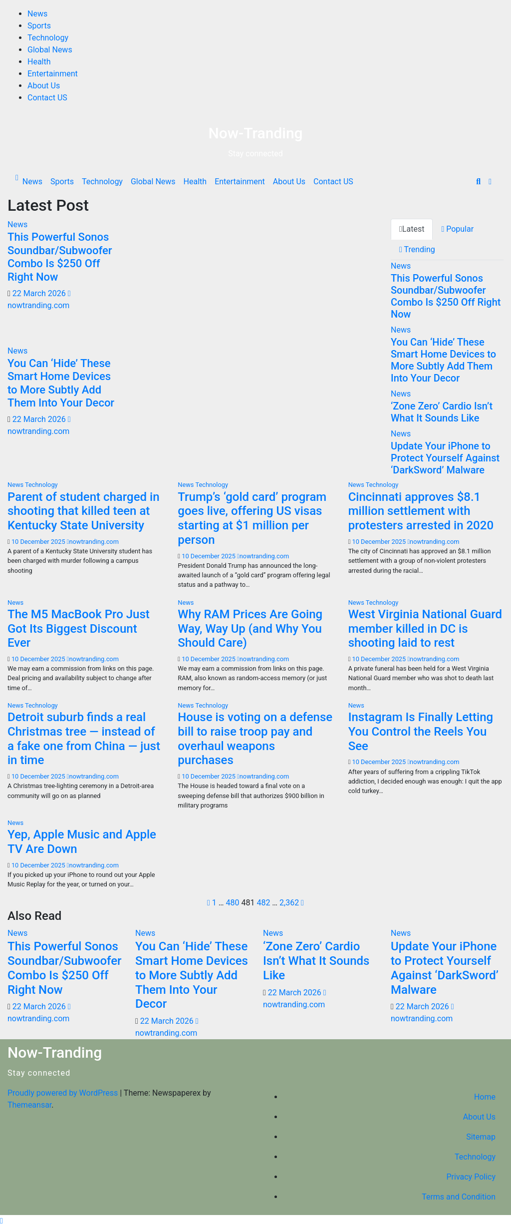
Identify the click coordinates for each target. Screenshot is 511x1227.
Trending (417, 249)
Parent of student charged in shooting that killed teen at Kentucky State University (83, 511)
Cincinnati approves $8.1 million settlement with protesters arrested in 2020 (421, 511)
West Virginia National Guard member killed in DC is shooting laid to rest (425, 628)
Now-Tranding (255, 133)
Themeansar (29, 1105)
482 (263, 902)
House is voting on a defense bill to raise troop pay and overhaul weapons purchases (255, 738)
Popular (457, 229)
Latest (411, 229)
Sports (39, 25)
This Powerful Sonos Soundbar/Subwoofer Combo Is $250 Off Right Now (59, 257)
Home (485, 1097)
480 (232, 902)
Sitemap (481, 1137)
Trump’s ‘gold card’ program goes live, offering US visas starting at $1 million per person (252, 518)
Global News (49, 49)
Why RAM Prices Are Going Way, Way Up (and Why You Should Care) (250, 628)
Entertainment (52, 73)
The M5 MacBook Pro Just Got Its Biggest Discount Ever (78, 628)
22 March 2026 (40, 293)
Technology (47, 37)
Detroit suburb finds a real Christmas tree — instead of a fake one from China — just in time (83, 738)
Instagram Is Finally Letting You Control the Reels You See (421, 731)
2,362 (289, 902)
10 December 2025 (39, 541)
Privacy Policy (471, 1177)
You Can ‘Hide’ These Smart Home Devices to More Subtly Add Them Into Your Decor (60, 383)
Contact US (47, 97)
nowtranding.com (93, 541)
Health (39, 61)
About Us (43, 85)
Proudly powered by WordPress (63, 1093)
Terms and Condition (459, 1197)
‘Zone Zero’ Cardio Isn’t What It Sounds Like (442, 412)
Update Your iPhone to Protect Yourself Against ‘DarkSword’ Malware (445, 458)
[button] (478, 181)
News (37, 13)
